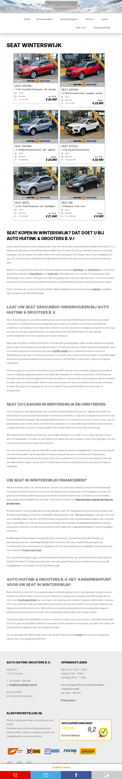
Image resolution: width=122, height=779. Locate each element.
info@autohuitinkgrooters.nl (23, 685)
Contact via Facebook (76, 775)
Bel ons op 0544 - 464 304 (15, 775)
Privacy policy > (68, 700)
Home (27, 19)
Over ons (82, 27)
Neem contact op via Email (45, 775)
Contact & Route (102, 27)
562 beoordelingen (70, 735)
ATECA (73, 146)
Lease (106, 19)
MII (71, 202)
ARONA (27, 85)
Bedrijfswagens (70, 19)
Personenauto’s (45, 19)
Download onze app (107, 775)
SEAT (18, 85)
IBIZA (25, 202)
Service (90, 19)
